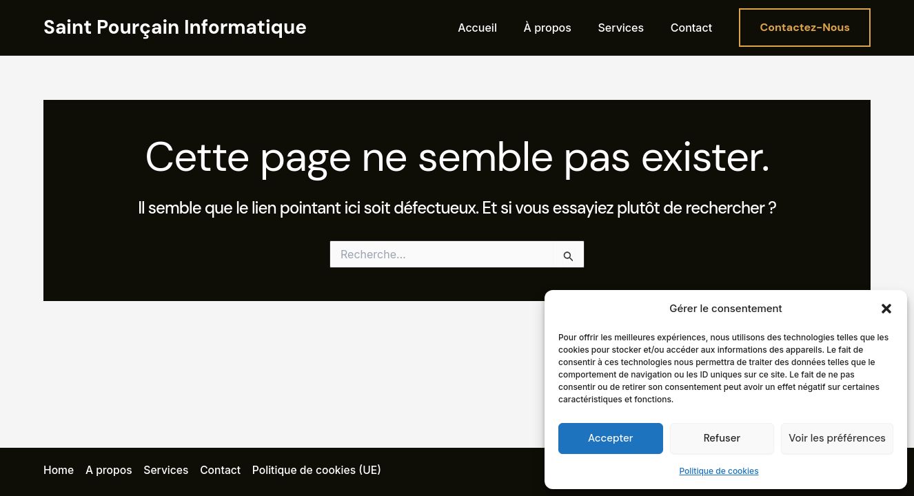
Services (628, 27)
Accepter (610, 438)
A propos (109, 470)
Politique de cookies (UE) (319, 470)
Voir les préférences (837, 438)
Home (58, 470)
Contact (693, 27)
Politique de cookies (718, 471)
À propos (558, 27)
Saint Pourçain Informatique (175, 27)
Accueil (493, 27)
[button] (886, 309)
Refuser (722, 438)
